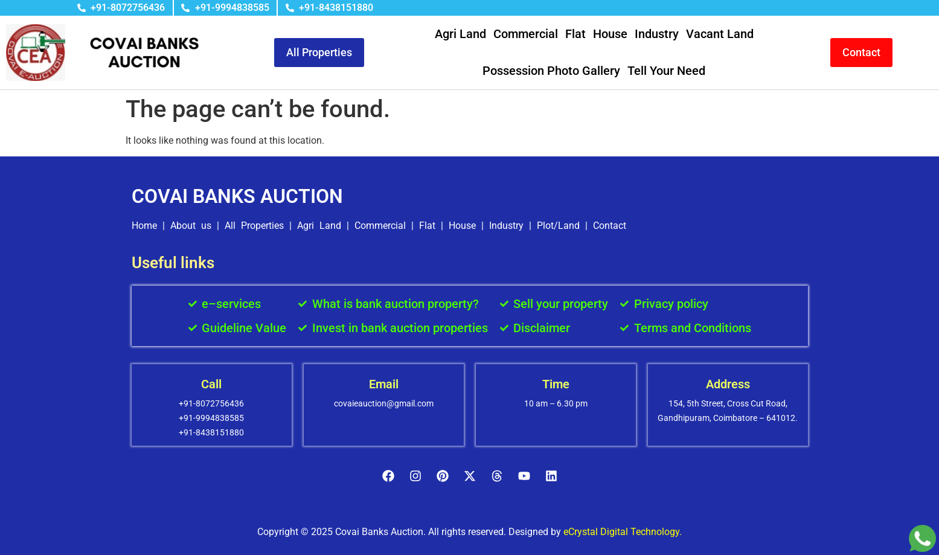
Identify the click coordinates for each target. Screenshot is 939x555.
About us (190, 225)
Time (555, 384)
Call (211, 384)
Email (384, 384)
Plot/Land (558, 225)
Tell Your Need (666, 70)
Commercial (525, 34)
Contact (609, 225)
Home (144, 225)
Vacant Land (720, 34)
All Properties (254, 225)
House (610, 34)
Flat (575, 34)
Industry (657, 34)
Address (728, 384)
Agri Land (460, 34)
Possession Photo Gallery (551, 70)
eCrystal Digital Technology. (622, 531)
